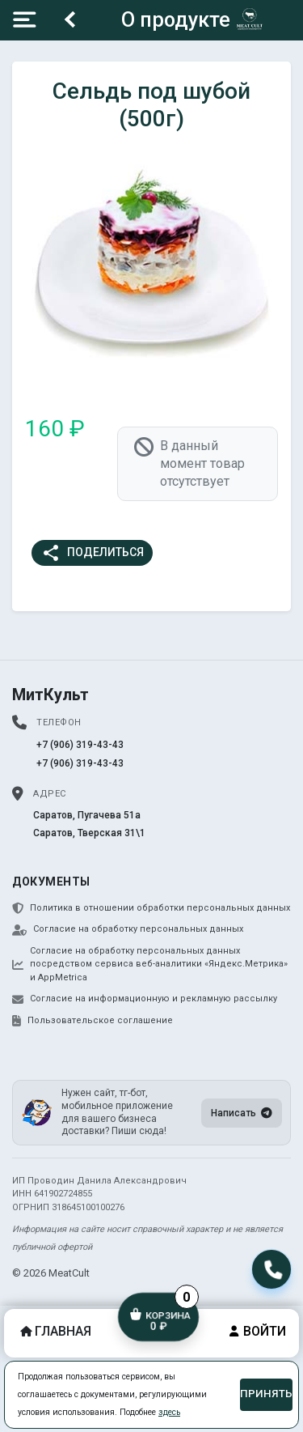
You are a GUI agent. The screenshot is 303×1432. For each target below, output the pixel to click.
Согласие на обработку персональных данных (127, 929)
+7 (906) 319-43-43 (80, 744)
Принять (266, 1393)
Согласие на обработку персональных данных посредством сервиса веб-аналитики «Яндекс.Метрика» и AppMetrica (150, 964)
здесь (169, 1412)
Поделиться (92, 553)
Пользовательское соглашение (92, 1020)
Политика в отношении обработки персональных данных (151, 908)
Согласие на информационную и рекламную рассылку (144, 999)
